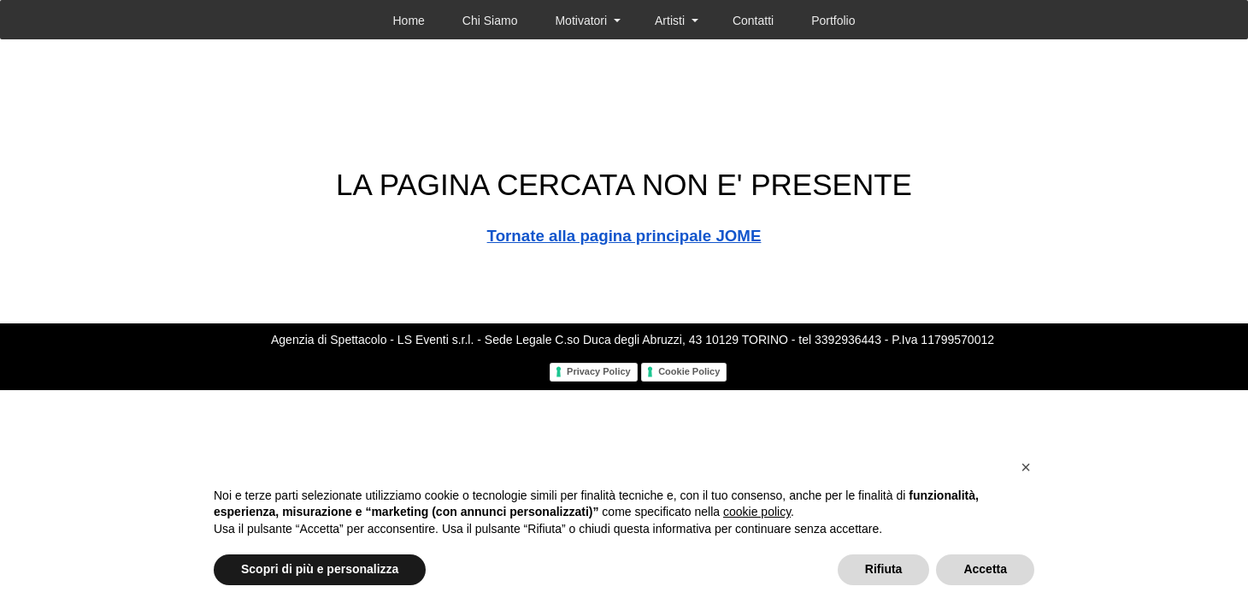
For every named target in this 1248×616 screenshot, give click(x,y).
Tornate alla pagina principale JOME (624, 236)
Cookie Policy (689, 371)
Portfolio (833, 20)
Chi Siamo (490, 20)
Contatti (753, 20)
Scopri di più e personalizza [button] (319, 569)
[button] (1025, 467)
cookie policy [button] (757, 511)
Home (408, 20)
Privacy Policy (599, 371)
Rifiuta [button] (884, 569)
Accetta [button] (985, 569)
